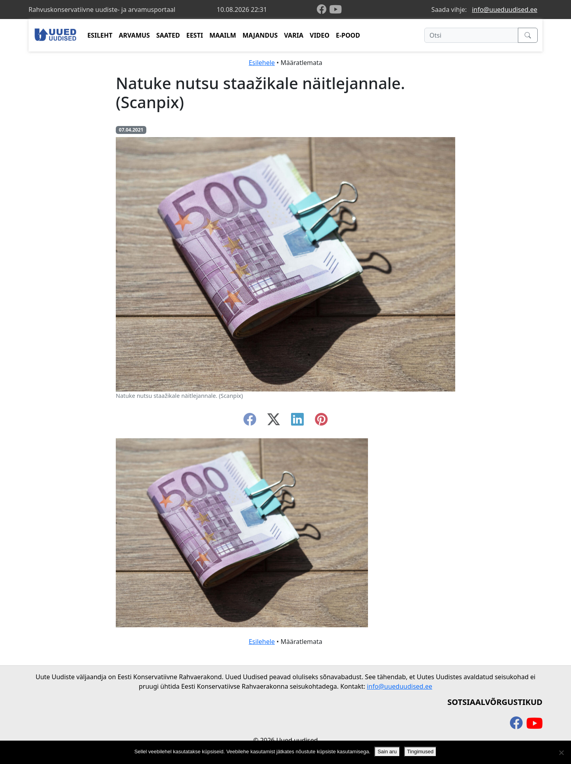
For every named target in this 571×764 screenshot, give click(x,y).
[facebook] (323, 9)
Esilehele (262, 62)
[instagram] (321, 422)
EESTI (194, 35)
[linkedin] (297, 422)
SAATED (168, 35)
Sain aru (387, 751)
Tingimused (420, 751)
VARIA (293, 35)
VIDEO (320, 35)
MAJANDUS (260, 35)
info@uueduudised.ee (504, 9)
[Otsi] (471, 35)
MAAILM (222, 35)
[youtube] (335, 9)
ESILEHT (99, 35)
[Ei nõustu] (561, 752)
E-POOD (348, 35)
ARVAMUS (134, 35)
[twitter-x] (274, 422)
